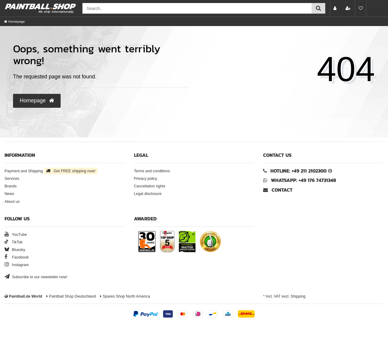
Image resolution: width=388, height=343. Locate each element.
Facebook (17, 257)
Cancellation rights (150, 186)
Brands (11, 186)
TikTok (14, 242)
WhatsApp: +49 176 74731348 (303, 180)
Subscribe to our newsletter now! (36, 277)
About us (12, 202)
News (9, 194)
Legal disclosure (148, 194)
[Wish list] (360, 8)
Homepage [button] (37, 100)
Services (12, 178)
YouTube (16, 235)
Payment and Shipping (51, 171)
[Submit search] (318, 8)
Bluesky (15, 250)
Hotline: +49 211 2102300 (298, 170)
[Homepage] (14, 21)
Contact (278, 189)
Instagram (17, 265)
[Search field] (197, 8)
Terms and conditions (152, 171)
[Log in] (335, 8)
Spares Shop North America (125, 296)
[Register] (348, 8)
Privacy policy (145, 178)
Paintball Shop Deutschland (71, 296)
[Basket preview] (374, 8)
